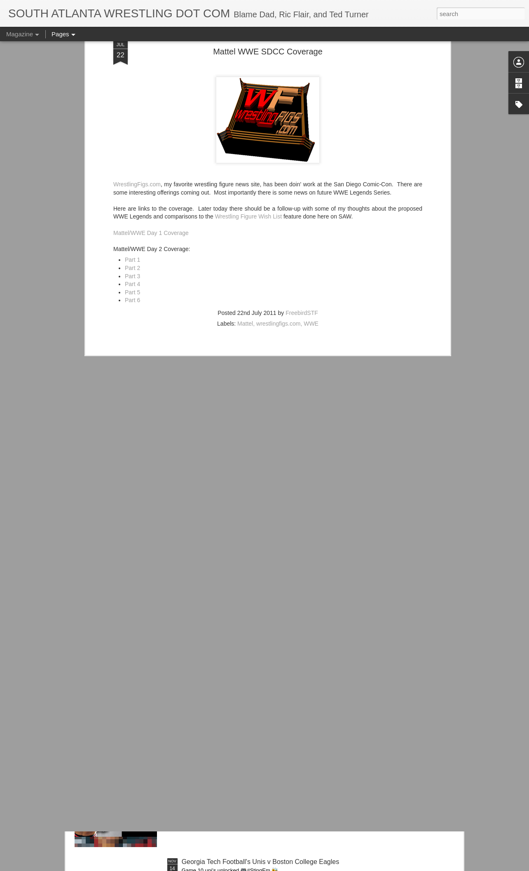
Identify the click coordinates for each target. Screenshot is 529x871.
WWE (311, 237)
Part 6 (132, 213)
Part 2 (132, 181)
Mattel (245, 237)
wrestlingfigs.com (278, 237)
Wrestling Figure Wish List (248, 130)
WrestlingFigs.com (137, 97)
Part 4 (132, 197)
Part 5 (132, 205)
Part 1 (132, 173)
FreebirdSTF (302, 226)
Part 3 (132, 189)
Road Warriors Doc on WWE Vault (232, 768)
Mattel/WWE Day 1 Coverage (151, 146)
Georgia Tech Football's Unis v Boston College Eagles (260, 861)
